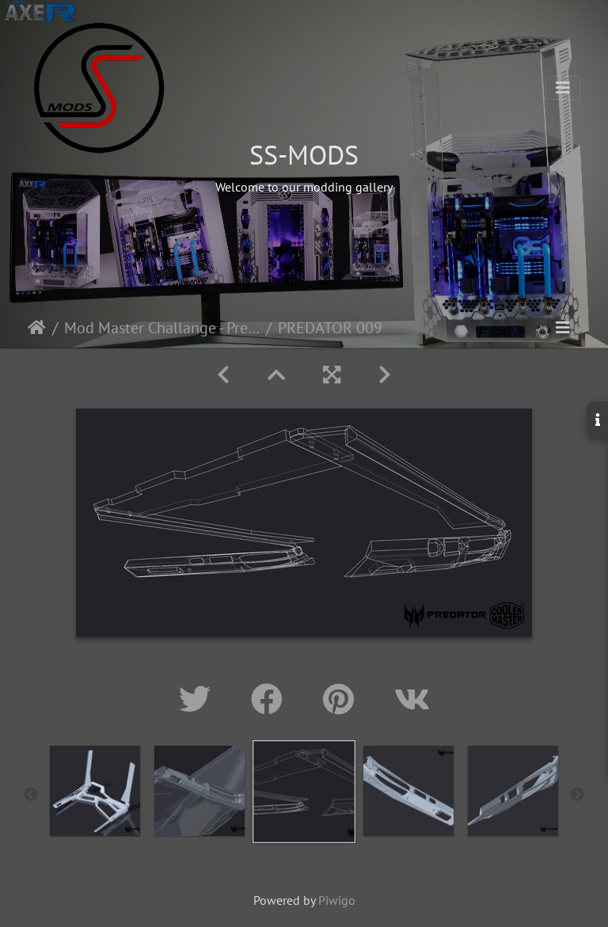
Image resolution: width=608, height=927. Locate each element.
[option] (95, 790)
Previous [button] (31, 795)
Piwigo (336, 900)
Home (37, 328)
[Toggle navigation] (562, 88)
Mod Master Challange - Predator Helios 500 (162, 327)
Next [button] (577, 795)
